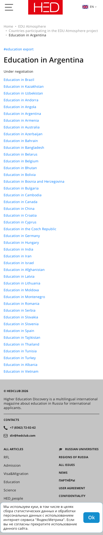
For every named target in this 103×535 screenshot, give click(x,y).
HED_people (13, 498)
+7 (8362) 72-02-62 (23, 428)
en (88, 7)
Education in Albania (20, 364)
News (63, 473)
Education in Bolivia (20, 175)
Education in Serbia (19, 310)
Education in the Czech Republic (30, 229)
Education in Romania (21, 303)
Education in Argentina (22, 113)
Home (8, 26)
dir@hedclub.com (22, 436)
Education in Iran (18, 256)
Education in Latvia (19, 276)
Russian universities (82, 449)
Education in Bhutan (20, 168)
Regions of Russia (73, 457)
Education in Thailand (21, 344)
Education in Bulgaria (21, 188)
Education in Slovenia (21, 324)
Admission (12, 465)
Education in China (19, 208)
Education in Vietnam (21, 371)
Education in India (18, 249)
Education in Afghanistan (24, 270)
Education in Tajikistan (22, 337)
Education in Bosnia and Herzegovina (34, 181)
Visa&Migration (16, 474)
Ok (91, 517)
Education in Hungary (21, 242)
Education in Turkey (20, 358)
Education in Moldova (21, 290)
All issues (67, 465)
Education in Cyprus (20, 222)
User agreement (72, 488)
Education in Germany (22, 236)
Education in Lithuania (22, 283)
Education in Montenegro (24, 297)
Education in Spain (19, 331)
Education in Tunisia (20, 351)
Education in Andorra (21, 100)
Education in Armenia (21, 120)
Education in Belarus (20, 154)
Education (12, 482)
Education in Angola (20, 107)
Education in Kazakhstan (24, 86)
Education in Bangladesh (24, 147)
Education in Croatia (20, 215)
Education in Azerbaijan (23, 134)
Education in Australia (22, 127)
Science (10, 490)
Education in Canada (20, 202)
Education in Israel (19, 263)
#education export (19, 49)
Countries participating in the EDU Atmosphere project (53, 30)
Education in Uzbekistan (23, 93)
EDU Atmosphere (32, 26)
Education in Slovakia (21, 317)
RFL (6, 457)
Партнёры (67, 480)
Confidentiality (72, 496)
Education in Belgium (21, 161)
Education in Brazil (19, 80)
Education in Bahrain (21, 141)
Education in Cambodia (23, 195)
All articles (13, 449)
